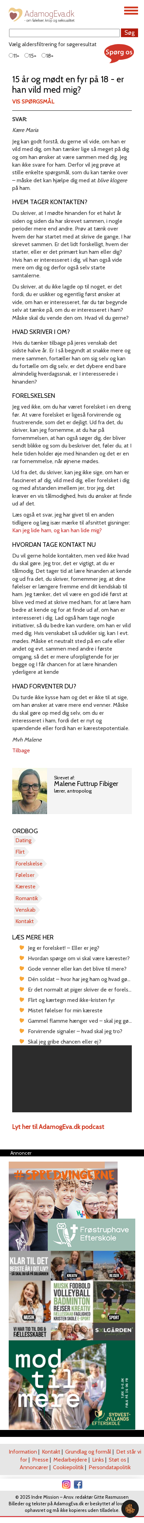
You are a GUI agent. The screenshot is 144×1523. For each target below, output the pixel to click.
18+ (47, 55)
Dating (23, 840)
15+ (30, 55)
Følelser (25, 875)
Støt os (117, 1459)
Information (23, 1451)
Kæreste (25, 886)
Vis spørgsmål (33, 101)
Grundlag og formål (88, 1451)
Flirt (20, 851)
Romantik (26, 898)
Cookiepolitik (68, 1467)
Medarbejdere (70, 1459)
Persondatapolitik (110, 1467)
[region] (72, 1078)
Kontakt (24, 921)
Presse (40, 1459)
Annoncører (34, 1467)
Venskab (25, 909)
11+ (14, 55)
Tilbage (21, 750)
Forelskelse (29, 863)
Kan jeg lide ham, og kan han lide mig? (57, 530)
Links (98, 1459)
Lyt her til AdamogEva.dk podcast (58, 1127)
